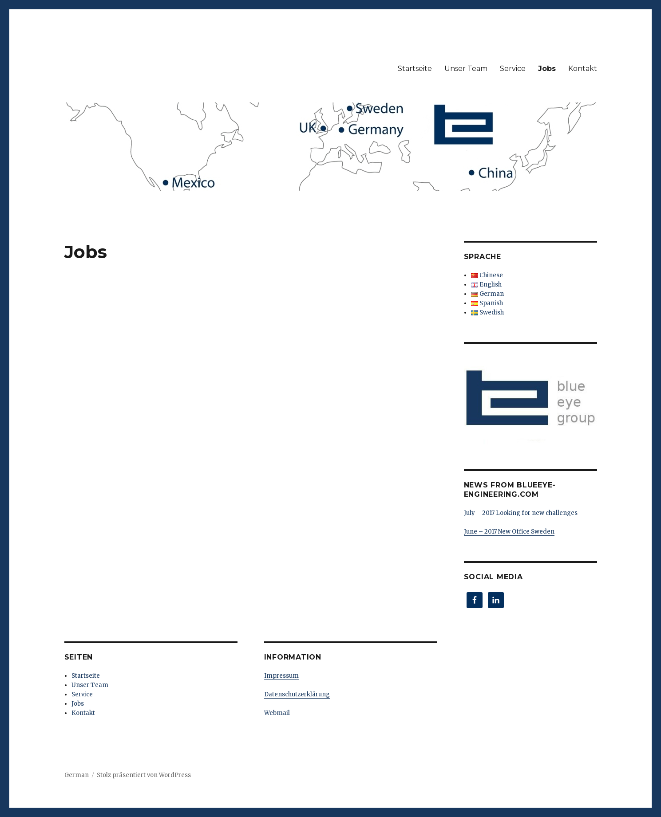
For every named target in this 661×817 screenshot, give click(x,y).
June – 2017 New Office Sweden (509, 531)
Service (513, 68)
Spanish (487, 303)
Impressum (281, 676)
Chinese (487, 275)
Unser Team (465, 68)
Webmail (277, 713)
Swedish (487, 312)
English (486, 284)
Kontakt (582, 68)
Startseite (415, 68)
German (487, 294)
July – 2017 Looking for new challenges (521, 513)
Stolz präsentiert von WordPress (144, 775)
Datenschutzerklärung (297, 694)
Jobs (547, 68)
